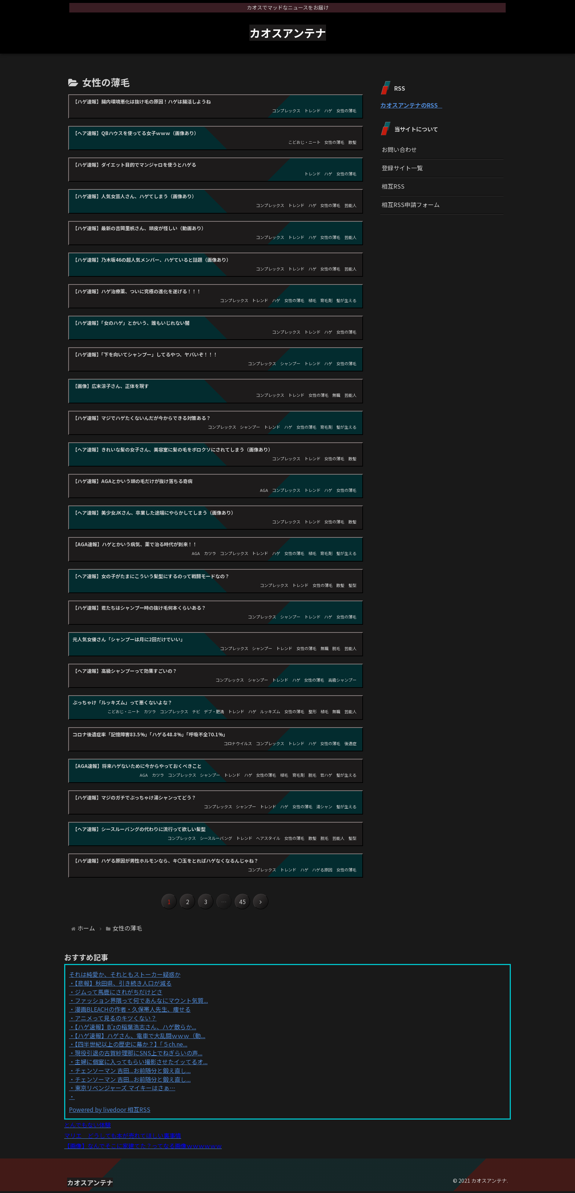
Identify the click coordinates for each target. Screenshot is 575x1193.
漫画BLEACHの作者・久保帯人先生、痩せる (133, 1010)
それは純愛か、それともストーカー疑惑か (124, 975)
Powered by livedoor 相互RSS (109, 1110)
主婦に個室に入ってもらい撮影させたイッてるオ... (141, 1063)
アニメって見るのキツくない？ (116, 1019)
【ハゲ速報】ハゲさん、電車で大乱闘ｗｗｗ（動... (140, 1037)
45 (244, 902)
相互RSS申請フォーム (411, 204)
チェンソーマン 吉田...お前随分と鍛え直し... (133, 1071)
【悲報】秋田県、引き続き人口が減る (123, 984)
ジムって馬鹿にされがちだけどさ (118, 993)
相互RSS (393, 186)
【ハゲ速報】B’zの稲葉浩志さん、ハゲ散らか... (135, 1028)
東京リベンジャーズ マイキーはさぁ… (125, 1089)
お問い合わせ (399, 149)
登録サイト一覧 (402, 167)
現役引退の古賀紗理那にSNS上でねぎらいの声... (138, 1054)
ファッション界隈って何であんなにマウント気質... (141, 1002)
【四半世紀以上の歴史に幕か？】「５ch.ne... (131, 1045)
